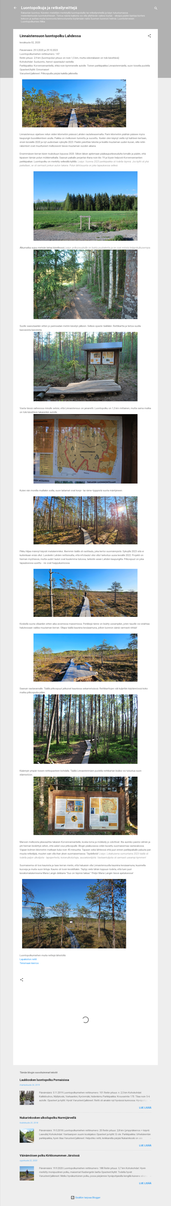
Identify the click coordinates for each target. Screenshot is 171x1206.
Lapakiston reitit (28, 959)
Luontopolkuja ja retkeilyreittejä (49, 8)
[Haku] (156, 9)
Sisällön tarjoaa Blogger (85, 1197)
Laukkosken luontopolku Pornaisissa (44, 1080)
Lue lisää (145, 1107)
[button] (149, 36)
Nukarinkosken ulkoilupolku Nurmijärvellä (48, 1117)
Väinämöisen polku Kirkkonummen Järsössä (49, 1155)
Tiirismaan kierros (29, 963)
